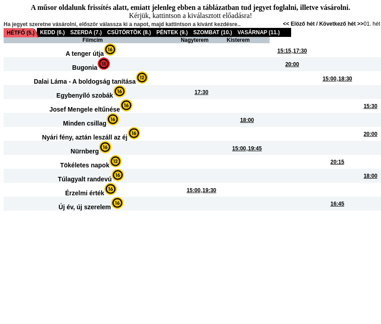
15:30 (370, 106)
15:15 (284, 51)
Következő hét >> (341, 24)
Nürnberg (85, 151)
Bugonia (84, 67)
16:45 (337, 204)
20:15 (337, 162)
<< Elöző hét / (301, 24)
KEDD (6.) (52, 32)
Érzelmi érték (84, 193)
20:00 (292, 64)
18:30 (345, 79)
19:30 (210, 190)
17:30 (300, 51)
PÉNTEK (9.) (172, 32)
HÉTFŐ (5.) (21, 33)
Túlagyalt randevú (85, 179)
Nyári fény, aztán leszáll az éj (84, 137)
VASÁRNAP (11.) (258, 32)
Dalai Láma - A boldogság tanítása (85, 81)
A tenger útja (85, 53)
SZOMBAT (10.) (212, 32)
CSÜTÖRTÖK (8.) (129, 32)
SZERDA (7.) (86, 32)
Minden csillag (84, 123)
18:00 (247, 120)
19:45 (255, 148)
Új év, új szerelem (84, 207)
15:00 (330, 79)
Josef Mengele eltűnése (84, 109)
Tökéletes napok (85, 165)
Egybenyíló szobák (85, 95)
